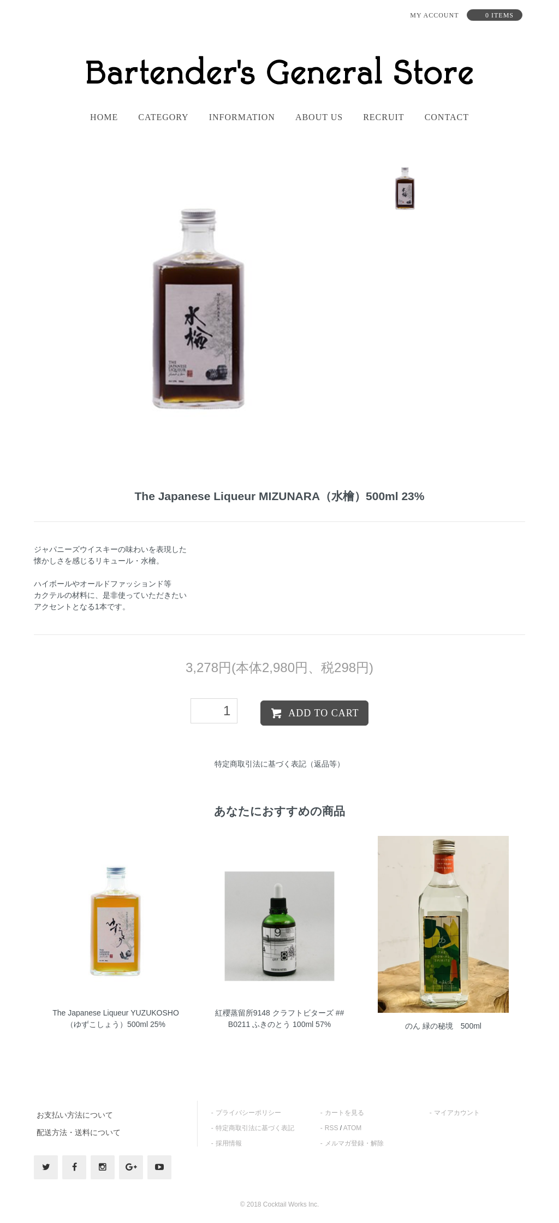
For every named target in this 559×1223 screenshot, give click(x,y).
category (163, 117)
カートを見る (344, 1113)
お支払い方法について (75, 1115)
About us (319, 117)
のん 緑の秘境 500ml (443, 1026)
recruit (383, 117)
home (104, 117)
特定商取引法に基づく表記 (255, 1128)
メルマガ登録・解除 (354, 1143)
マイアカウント (457, 1113)
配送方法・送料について (79, 1132)
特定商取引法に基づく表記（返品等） (279, 763)
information (242, 117)
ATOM (352, 1128)
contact (447, 117)
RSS (331, 1128)
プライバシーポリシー (248, 1113)
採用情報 (229, 1143)
